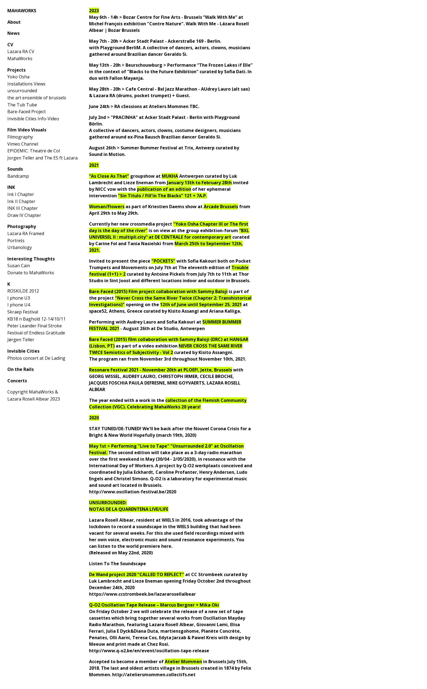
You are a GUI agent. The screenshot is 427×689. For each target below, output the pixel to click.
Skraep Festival (22, 312)
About (14, 22)
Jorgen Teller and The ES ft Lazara (42, 158)
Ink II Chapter (21, 201)
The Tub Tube (22, 105)
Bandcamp (18, 176)
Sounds (15, 169)
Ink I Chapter (20, 194)
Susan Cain (18, 266)
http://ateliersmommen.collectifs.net (154, 675)
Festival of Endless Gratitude (36, 333)
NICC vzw (105, 189)
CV (10, 45)
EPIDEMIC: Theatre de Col (33, 151)
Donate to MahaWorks (30, 273)
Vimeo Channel (22, 144)
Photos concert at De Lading (36, 358)
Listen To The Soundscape (117, 564)
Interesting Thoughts (31, 259)
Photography (21, 226)
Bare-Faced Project (26, 112)
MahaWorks (19, 58)
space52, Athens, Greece (115, 311)
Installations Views (26, 84)
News (13, 33)
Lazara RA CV (20, 51)
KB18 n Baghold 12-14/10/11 (36, 319)
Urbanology (19, 247)
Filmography (20, 137)
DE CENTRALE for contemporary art (193, 237)
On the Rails (20, 369)
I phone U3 (18, 298)
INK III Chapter (22, 208)
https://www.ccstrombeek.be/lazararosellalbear (142, 594)
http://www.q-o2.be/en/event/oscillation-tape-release (149, 651)
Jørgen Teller (20, 340)
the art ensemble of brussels (36, 98)
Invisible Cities (23, 351)
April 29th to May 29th (113, 213)
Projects (16, 70)
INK (11, 187)
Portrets (16, 241)
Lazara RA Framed (25, 233)
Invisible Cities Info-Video (33, 119)
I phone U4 (18, 305)
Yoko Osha (18, 77)
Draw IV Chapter (24, 215)
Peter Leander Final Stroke (34, 326)
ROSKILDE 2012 (23, 291)
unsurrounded (22, 91)
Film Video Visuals (26, 130)
